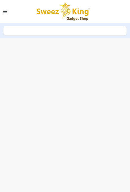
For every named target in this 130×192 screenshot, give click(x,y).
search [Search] (65, 31)
